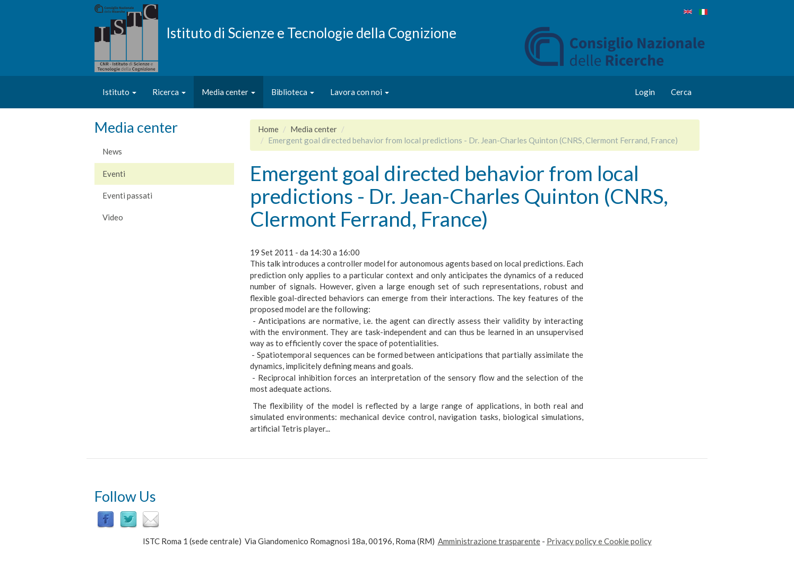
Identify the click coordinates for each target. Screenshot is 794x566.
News (112, 151)
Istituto (119, 92)
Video (112, 217)
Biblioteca (292, 92)
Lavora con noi (359, 92)
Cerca (681, 92)
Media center (228, 92)
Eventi (113, 173)
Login (645, 92)
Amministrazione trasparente (489, 541)
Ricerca (169, 92)
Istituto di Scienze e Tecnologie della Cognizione (311, 32)
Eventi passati (127, 195)
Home (268, 129)
